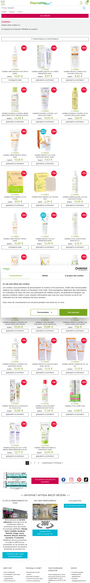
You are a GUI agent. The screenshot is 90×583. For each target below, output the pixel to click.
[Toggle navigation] (3, 3)
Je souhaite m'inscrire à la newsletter (45, 480)
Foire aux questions (33, 581)
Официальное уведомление (76, 575)
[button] (81, 3)
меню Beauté (45, 16)
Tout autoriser (73, 312)
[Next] (52, 463)
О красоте (12, 12)
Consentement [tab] (15, 276)
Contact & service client (35, 579)
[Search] (41, 8)
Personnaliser (44, 312)
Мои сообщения (9, 572)
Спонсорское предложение (8, 577)
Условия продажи (77, 572)
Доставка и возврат (33, 576)
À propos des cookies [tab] (74, 276)
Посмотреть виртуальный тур (45, 532)
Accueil (3, 12)
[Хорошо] (86, 8)
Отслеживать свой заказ (12, 574)
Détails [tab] (45, 276)
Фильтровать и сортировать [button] (45, 39)
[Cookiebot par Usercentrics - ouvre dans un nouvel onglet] (77, 269)
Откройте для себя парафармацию (15, 555)
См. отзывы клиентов (75, 506)
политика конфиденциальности (79, 580)
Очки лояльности (9, 581)
